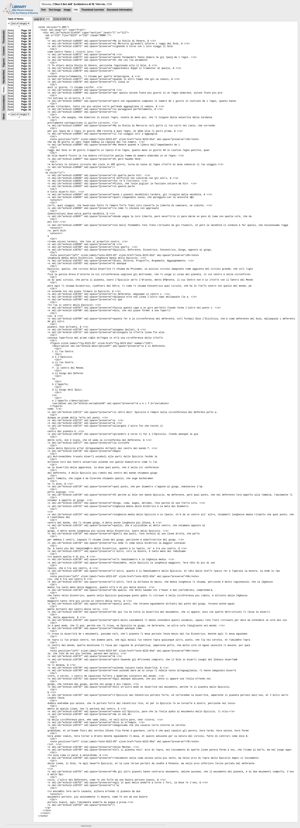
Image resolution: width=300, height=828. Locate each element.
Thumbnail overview (92, 9)
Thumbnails (3, 37)
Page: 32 (26, 71)
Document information (119, 9)
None (3, 116)
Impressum (86, 826)
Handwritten (3, 76)
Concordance (3, 103)
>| (70, 19)
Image (67, 9)
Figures (3, 62)
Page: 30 (26, 33)
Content (3, 50)
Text (43, 9)
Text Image (55, 9)
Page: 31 (26, 52)
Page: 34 (26, 109)
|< (41, 19)
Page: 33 (26, 90)
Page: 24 (26, 30)
